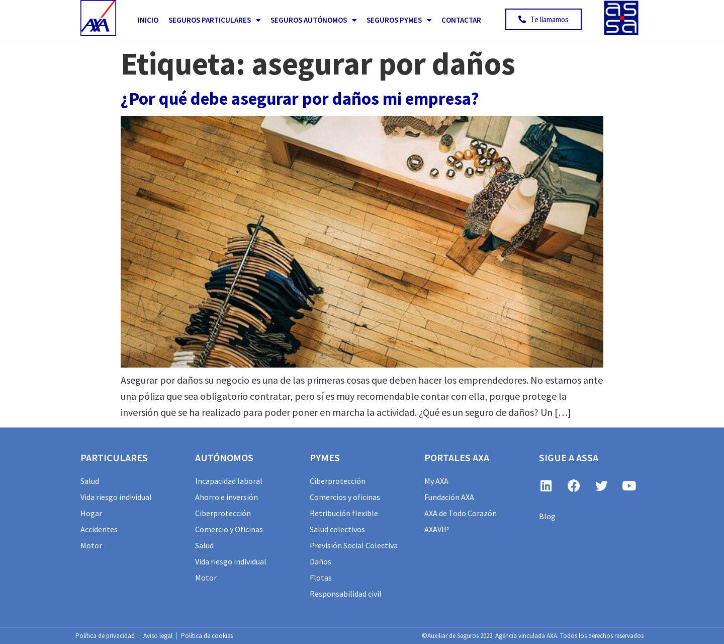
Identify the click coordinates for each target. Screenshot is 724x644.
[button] (543, 19)
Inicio (148, 20)
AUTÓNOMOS (224, 457)
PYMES (325, 457)
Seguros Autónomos (313, 20)
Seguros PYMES (399, 20)
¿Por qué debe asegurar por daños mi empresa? (300, 99)
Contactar (461, 20)
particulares (114, 457)
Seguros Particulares (214, 20)
